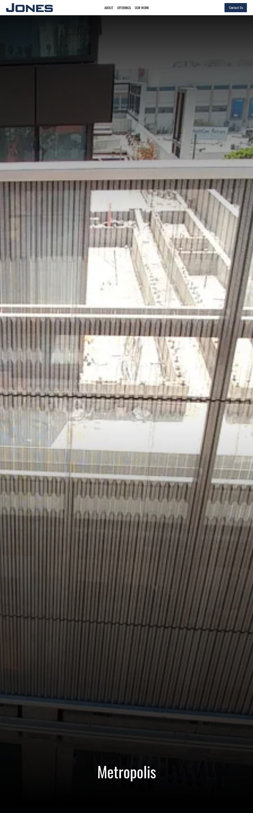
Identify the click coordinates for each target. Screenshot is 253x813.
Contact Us (236, 7)
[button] (109, 7)
